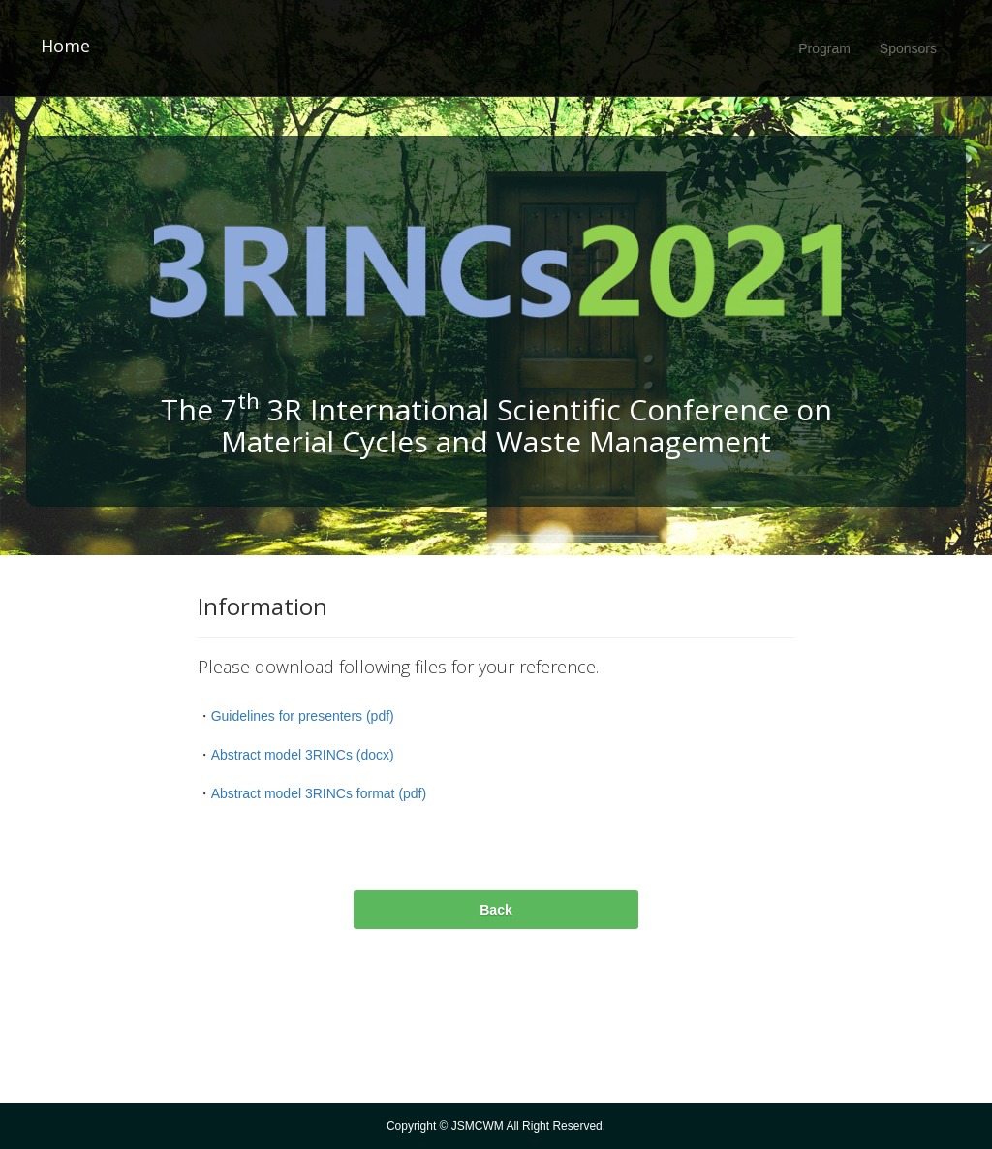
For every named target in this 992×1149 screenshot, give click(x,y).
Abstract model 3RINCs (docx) (302, 754)
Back (496, 909)
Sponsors (908, 48)
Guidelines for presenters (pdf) (302, 716)
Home (65, 46)
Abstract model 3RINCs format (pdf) (319, 793)
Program (824, 48)
